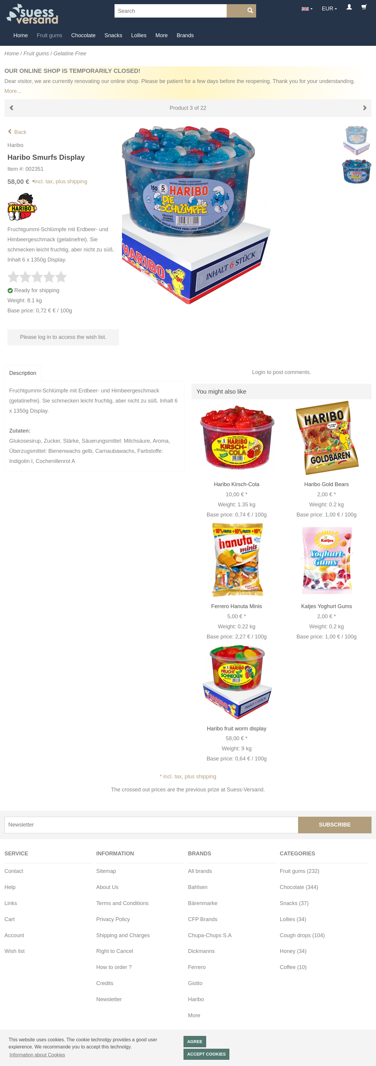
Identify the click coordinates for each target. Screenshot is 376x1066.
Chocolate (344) (299, 887)
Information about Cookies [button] (37, 1054)
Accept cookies (206, 1054)
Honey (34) (293, 951)
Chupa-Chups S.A (210, 935)
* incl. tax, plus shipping (188, 776)
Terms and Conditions (122, 903)
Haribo (196, 999)
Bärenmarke (202, 903)
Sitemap (106, 871)
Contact (13, 871)
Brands (185, 35)
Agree (194, 1041)
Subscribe (335, 825)
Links (10, 903)
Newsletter (109, 999)
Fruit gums (49, 35)
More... (12, 91)
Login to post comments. (281, 372)
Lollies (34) (293, 919)
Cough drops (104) (302, 935)
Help (9, 887)
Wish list (14, 951)
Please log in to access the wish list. (63, 337)
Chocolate (83, 35)
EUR (327, 9)
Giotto (195, 983)
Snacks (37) (294, 903)
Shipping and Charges (123, 935)
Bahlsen (198, 887)
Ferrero (197, 967)
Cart (9, 919)
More (162, 35)
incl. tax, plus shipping (61, 181)
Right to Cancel (114, 951)
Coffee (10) (293, 967)
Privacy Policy (113, 919)
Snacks (113, 35)
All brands (200, 871)
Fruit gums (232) (299, 871)
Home (20, 35)
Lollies (139, 35)
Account (14, 935)
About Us (107, 887)
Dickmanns (201, 951)
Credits (105, 983)
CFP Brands (202, 919)
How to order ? (114, 967)
